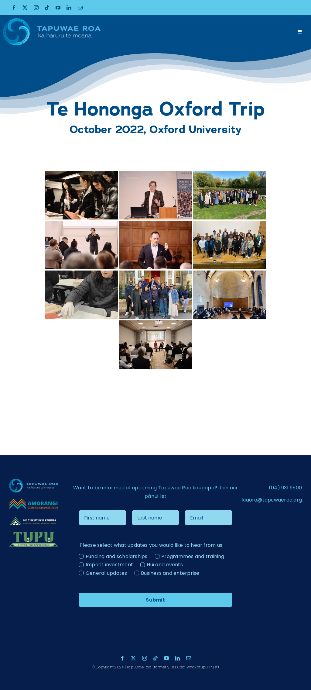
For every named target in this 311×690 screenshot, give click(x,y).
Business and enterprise (170, 573)
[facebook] (14, 7)
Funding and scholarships (117, 556)
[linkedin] (69, 7)
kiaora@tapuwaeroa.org (272, 499)
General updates (106, 573)
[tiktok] (47, 7)
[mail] (80, 7)
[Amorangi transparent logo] (33, 500)
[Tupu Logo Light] (33, 534)
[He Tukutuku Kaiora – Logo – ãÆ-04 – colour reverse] (33, 518)
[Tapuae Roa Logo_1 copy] (52, 20)
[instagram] (36, 7)
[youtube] (58, 7)
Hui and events (165, 564)
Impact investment (109, 564)
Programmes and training (192, 556)
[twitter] (24, 7)
